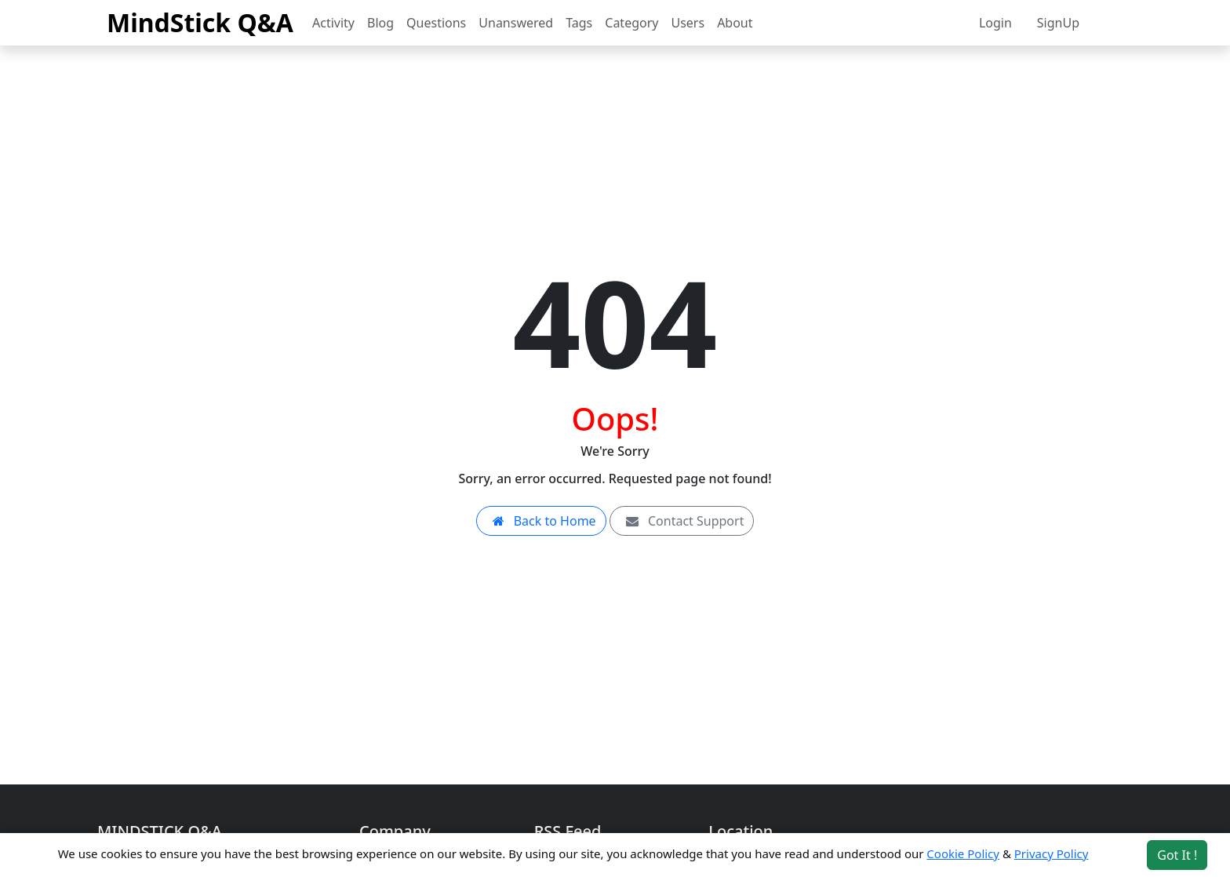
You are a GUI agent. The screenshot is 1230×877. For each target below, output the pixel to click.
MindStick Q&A (200, 22)
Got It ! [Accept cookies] (1177, 855)
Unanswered (516, 22)
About (734, 22)
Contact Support (682, 520)
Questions (436, 22)
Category (631, 22)
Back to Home (541, 520)
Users (687, 22)
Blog (380, 22)
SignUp (1058, 22)
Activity (333, 22)
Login (995, 22)
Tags (579, 22)
